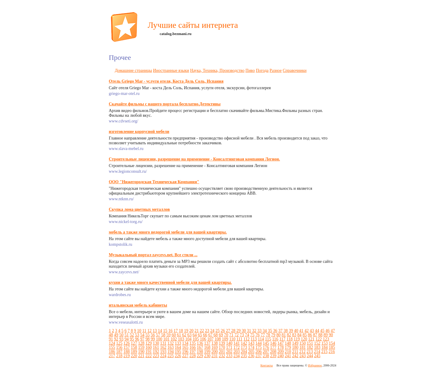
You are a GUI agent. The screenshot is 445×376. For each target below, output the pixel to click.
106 (203, 339)
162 (163, 347)
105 (196, 339)
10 (139, 330)
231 (215, 356)
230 (207, 356)
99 (153, 339)
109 (225, 339)
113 (253, 339)
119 (297, 339)
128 (141, 343)
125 (119, 343)
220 (134, 356)
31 (249, 330)
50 (121, 335)
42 (306, 330)
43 (312, 330)
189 (134, 351)
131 (163, 343)
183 (317, 347)
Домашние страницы (133, 70)
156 (119, 347)
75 (252, 335)
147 (280, 343)
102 (174, 339)
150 (303, 343)
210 (288, 351)
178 (280, 347)
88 (320, 335)
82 (289, 335)
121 (311, 339)
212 (302, 351)
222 (148, 356)
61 (179, 335)
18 (181, 330)
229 (200, 356)
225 (171, 356)
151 (310, 343)
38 (285, 330)
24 (212, 330)
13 (155, 330)
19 (186, 330)
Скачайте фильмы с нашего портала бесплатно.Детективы (165, 104)
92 (116, 339)
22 (202, 330)
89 (326, 335)
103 (181, 339)
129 (148, 343)
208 (273, 351)
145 (266, 343)
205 (251, 351)
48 (111, 335)
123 (326, 339)
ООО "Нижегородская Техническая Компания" (154, 182)
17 (176, 330)
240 (280, 356)
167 (200, 347)
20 (191, 330)
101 (166, 339)
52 (132, 335)
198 (200, 351)
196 (185, 351)
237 (259, 356)
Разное (276, 70)
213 (309, 351)
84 (299, 335)
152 (317, 343)
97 (142, 339)
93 (121, 339)
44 (317, 330)
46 (327, 330)
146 (273, 343)
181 (303, 347)
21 (197, 330)
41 (301, 330)
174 (251, 347)
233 (229, 356)
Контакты (266, 365)
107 (210, 339)
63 (189, 335)
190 (141, 351)
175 (259, 347)
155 (112, 347)
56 (153, 335)
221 (141, 356)
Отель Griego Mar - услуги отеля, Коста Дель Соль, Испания (166, 81)
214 (317, 351)
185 (332, 347)
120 (304, 339)
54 (142, 335)
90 (331, 335)
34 (264, 330)
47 (333, 330)
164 (178, 347)
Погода (262, 70)
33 (259, 330)
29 (238, 330)
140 (229, 343)
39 (291, 330)
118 (289, 339)
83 (294, 335)
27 (228, 330)
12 (149, 330)
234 (236, 356)
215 (324, 351)
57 (158, 335)
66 (205, 335)
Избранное (315, 365)
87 (315, 335)
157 (127, 347)
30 (244, 330)
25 (217, 330)
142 (244, 343)
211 (295, 351)
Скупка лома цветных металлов (139, 209)
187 (119, 351)
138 (215, 343)
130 (156, 343)
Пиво (250, 70)
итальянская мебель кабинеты (138, 305)
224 (163, 356)
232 (222, 356)
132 (171, 343)
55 (147, 335)
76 (258, 335)
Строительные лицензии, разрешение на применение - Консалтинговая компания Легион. (194, 159)
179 (288, 347)
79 (273, 335)
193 (163, 351)
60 (174, 335)
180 (295, 347)
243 (303, 356)
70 (226, 335)
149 (295, 343)
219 (127, 356)
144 (259, 343)
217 (112, 356)
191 (148, 351)
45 (322, 330)
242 (295, 356)
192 (156, 351)
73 (242, 335)
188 (127, 351)
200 (215, 351)
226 (178, 356)
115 (268, 339)
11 (144, 330)
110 (232, 339)
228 (192, 356)
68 (216, 335)
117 (282, 339)
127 (134, 343)
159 (141, 347)
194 (171, 351)
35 (270, 330)
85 (305, 335)
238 (266, 356)
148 (288, 343)
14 (160, 330)
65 (200, 335)
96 (137, 339)
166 (192, 347)
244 (310, 356)
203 (236, 351)
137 (207, 343)
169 (215, 347)
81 (284, 335)
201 (222, 351)
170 (222, 347)
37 (280, 330)
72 (237, 335)
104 (188, 339)
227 (185, 356)
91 (111, 339)
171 (229, 347)
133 (178, 343)
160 (148, 347)
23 (207, 330)
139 (222, 343)
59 (168, 335)
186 (112, 351)
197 (192, 351)
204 (244, 351)
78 (268, 335)
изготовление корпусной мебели (139, 131)
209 (280, 351)
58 (163, 335)
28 (233, 330)
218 (119, 356)
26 (223, 330)
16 (170, 330)
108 (218, 339)
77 (263, 335)
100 (159, 339)
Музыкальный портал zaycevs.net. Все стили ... (153, 255)
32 (254, 330)
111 (239, 339)
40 (296, 330)
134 (185, 343)
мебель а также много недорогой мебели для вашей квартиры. (168, 232)
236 (251, 356)
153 (324, 343)
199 (207, 351)
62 (184, 335)
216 (332, 351)
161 (156, 347)
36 (275, 330)
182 (310, 347)
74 (247, 335)
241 (288, 356)
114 (261, 339)
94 (126, 339)
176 (266, 347)
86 (310, 335)
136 (200, 343)
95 (132, 339)
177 (273, 347)
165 (185, 347)
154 (332, 343)
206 (259, 351)
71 (231, 335)
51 (126, 335)
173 (244, 347)
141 (236, 343)
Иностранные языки (171, 70)
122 (318, 339)
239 (273, 356)
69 (221, 335)
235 (244, 356)
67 (210, 335)
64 (195, 335)
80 (279, 335)
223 (156, 356)
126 (127, 343)
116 (275, 339)
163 (171, 347)
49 (116, 335)
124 (112, 343)
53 (137, 335)
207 (266, 351)
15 (165, 330)
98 (147, 339)
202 (229, 351)
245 (317, 356)
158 (134, 347)
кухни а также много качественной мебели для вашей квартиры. (170, 282)
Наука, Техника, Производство (217, 70)
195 (178, 351)
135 (192, 343)
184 (324, 347)
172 (236, 347)
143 (251, 343)
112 (246, 339)
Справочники (295, 70)
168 (207, 347)
